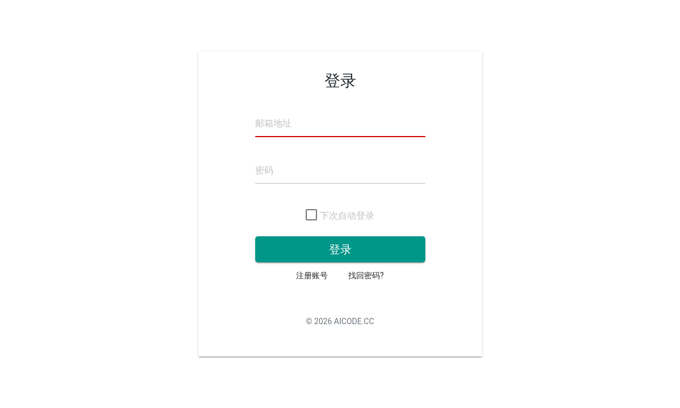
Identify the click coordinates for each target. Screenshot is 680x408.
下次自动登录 (340, 216)
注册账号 (312, 275)
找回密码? (366, 275)
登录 (340, 249)
